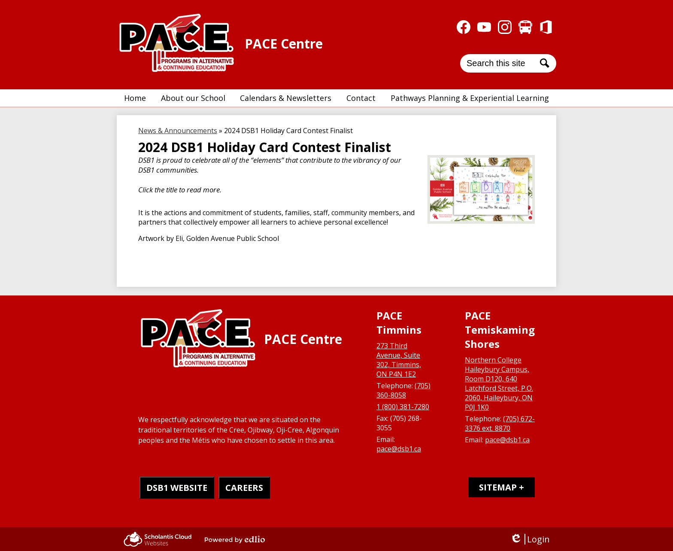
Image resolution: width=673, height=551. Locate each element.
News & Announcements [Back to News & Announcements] (177, 130)
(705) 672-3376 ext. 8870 (500, 423)
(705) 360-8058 (403, 390)
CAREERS (244, 487)
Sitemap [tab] (498, 487)
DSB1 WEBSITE (176, 487)
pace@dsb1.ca (398, 449)
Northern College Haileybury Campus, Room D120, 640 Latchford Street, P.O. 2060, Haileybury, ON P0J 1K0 (499, 383)
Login (530, 539)
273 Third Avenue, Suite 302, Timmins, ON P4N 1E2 (398, 360)
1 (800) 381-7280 (402, 406)
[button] (193, 98)
